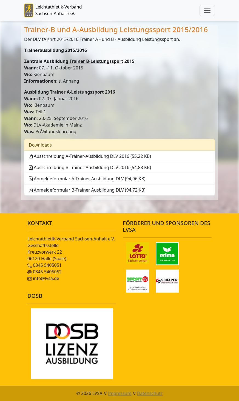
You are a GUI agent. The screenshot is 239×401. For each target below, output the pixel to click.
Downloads (40, 145)
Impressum (120, 393)
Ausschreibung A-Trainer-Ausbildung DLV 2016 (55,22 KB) (90, 156)
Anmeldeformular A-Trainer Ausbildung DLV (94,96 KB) (87, 179)
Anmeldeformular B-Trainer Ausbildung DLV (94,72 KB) (87, 190)
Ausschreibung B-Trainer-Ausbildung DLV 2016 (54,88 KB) (90, 167)
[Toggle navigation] (207, 10)
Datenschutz (150, 393)
